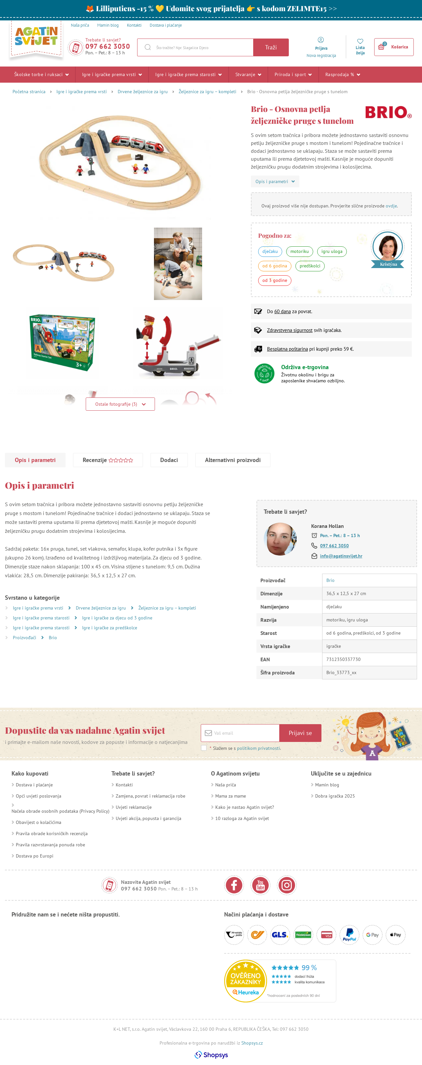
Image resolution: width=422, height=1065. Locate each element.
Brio (53, 638)
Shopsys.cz (252, 1043)
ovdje (391, 206)
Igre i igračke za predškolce (109, 628)
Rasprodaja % (342, 74)
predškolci (310, 266)
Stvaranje (248, 74)
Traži (271, 47)
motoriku (299, 251)
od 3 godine (274, 280)
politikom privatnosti (258, 748)
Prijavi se (300, 733)
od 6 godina (274, 266)
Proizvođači (25, 638)
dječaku (270, 251)
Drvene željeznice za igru (143, 92)
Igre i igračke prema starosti (188, 74)
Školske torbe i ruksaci (41, 74)
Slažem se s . (245, 748)
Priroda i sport (293, 74)
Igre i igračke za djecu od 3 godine (117, 618)
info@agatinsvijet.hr (341, 556)
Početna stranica (29, 92)
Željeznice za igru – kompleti (207, 92)
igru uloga (332, 251)
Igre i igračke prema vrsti (112, 74)
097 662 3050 (107, 46)
